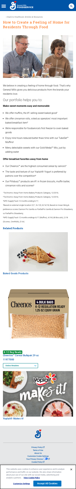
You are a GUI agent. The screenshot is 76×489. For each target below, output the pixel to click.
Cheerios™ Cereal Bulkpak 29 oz (21, 355)
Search (71, 4)
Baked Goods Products (15, 273)
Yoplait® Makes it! (13, 418)
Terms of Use (38, 450)
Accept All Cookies (47, 483)
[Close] (71, 469)
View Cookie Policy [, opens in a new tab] (32, 478)
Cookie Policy (38, 462)
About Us (38, 453)
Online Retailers (12, 366)
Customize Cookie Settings (38, 456)
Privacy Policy (38, 447)
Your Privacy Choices (38, 459)
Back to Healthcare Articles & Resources (25, 17)
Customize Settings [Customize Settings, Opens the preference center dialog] (21, 484)
